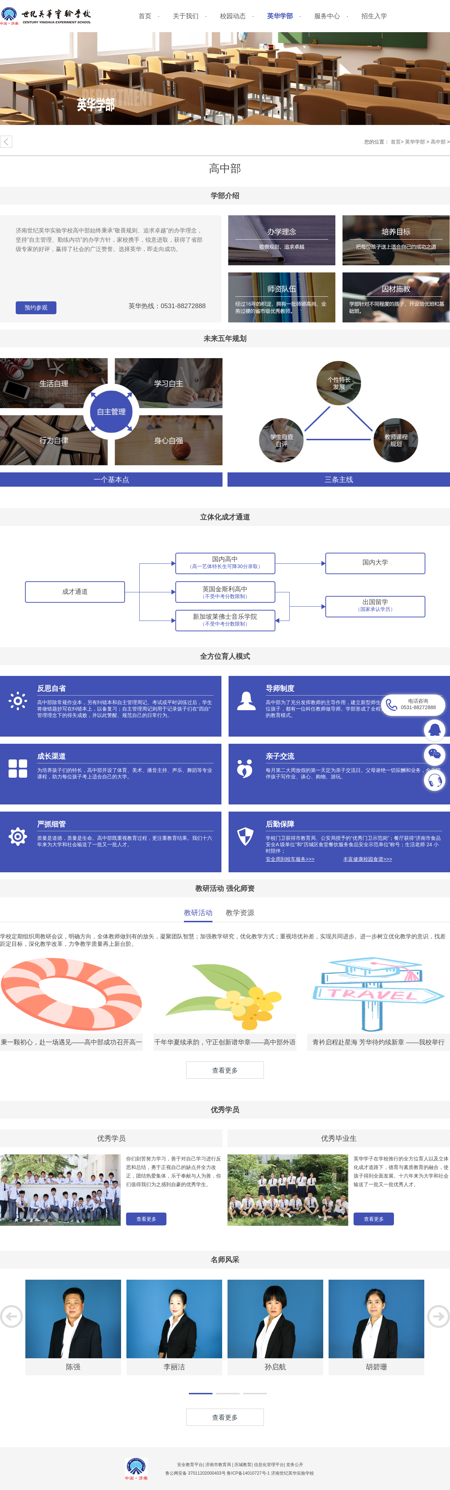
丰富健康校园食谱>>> (367, 859)
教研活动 (198, 913)
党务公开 (294, 1464)
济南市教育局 (218, 1464)
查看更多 (146, 1219)
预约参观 (36, 308)
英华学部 (415, 142)
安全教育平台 (190, 1464)
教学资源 (240, 913)
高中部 (438, 142)
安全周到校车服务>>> (290, 859)
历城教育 (242, 1464)
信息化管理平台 (269, 1464)
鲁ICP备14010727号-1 (249, 1473)
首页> (397, 142)
